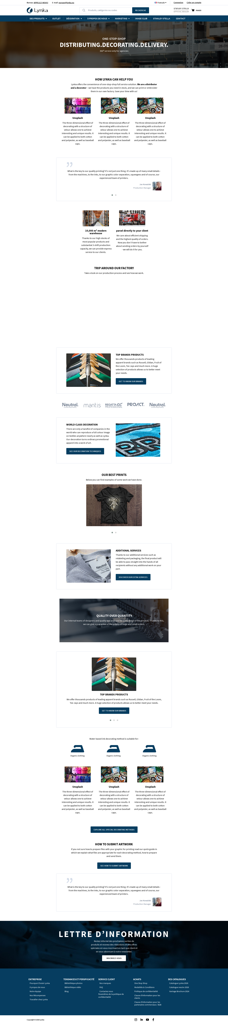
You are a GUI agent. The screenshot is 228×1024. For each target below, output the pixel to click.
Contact (180, 18)
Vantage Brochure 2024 (179, 991)
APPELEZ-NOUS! (41, 2)
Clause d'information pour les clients (147, 996)
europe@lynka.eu (66, 2)
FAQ (101, 987)
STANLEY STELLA (161, 18)
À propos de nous (37, 987)
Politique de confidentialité (146, 991)
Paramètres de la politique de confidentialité (111, 995)
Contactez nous (106, 991)
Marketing (121, 18)
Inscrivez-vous (114, 958)
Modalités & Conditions (144, 987)
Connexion (178, 2)
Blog (66, 991)
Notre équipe (35, 991)
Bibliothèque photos (73, 983)
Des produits (37, 18)
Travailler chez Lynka (39, 999)
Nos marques (105, 983)
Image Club (141, 18)
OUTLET (56, 18)
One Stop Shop (140, 983)
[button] (161, 2)
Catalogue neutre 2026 (179, 987)
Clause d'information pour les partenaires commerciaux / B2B (147, 1003)
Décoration (73, 18)
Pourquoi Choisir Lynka (40, 983)
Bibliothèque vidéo (73, 987)
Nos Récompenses (38, 995)
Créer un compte (194, 2)
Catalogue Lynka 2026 (178, 983)
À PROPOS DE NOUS (97, 18)
